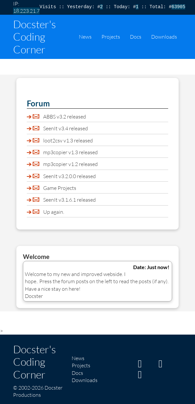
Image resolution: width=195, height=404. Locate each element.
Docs (135, 36)
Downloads (164, 36)
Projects (110, 36)
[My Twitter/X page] (139, 376)
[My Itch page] (139, 365)
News (85, 36)
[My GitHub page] (160, 365)
